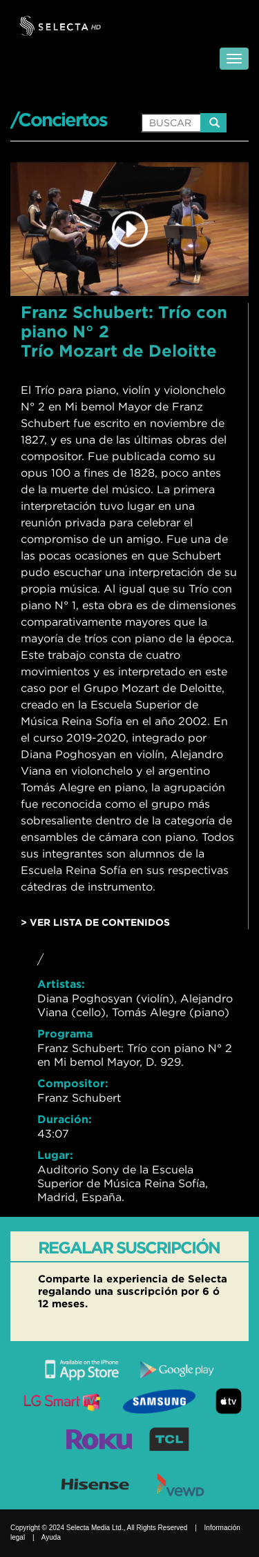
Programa (65, 1033)
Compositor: (72, 1083)
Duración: (64, 1119)
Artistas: (61, 984)
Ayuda (51, 1537)
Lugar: (55, 1155)
